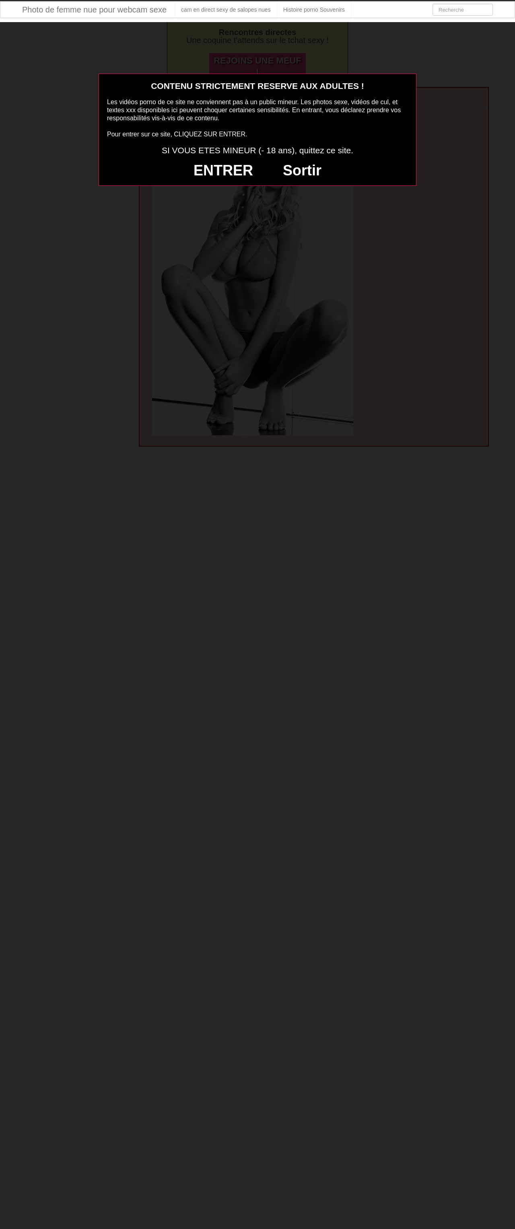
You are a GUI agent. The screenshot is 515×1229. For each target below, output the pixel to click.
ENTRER (223, 170)
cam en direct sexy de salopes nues (226, 9)
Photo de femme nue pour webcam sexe (94, 9)
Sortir (302, 170)
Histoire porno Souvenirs (314, 9)
